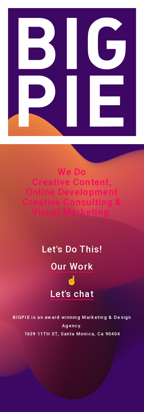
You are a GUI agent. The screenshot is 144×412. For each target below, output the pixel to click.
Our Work (72, 266)
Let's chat (72, 294)
